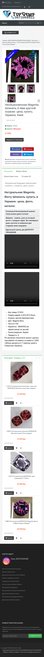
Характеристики (11, 176)
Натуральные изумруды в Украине (12, 596)
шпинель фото (26, 163)
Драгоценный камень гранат (11, 600)
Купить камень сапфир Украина (12, 584)
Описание (8, 171)
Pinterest (28, 149)
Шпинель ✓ (35, 40)
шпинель (12, 159)
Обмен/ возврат (14, 652)
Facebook (16, 149)
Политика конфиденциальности (30, 652)
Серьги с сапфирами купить (10, 578)
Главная (4, 40)
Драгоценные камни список (10, 593)
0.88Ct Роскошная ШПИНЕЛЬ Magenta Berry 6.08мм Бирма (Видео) (21, 522)
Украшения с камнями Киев (10, 581)
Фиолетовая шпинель (9, 42)
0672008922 (25, 17)
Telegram (28, 154)
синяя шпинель (20, 159)
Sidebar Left (10, 33)
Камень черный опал (8, 572)
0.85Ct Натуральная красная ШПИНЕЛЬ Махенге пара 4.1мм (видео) (21, 432)
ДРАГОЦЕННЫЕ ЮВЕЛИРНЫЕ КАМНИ (19, 40)
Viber (16, 154)
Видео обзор (21, 171)
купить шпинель (31, 159)
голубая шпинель (16, 163)
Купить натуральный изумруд (11, 569)
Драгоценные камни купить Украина (13, 575)
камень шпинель (22, 161)
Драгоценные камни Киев (11, 650)
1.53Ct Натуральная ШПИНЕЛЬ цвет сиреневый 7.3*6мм (21, 477)
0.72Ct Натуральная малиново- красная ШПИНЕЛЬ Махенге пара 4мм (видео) (21, 387)
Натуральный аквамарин (10, 587)
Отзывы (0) (26, 176)
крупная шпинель (10, 161)
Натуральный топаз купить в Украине (13, 590)
